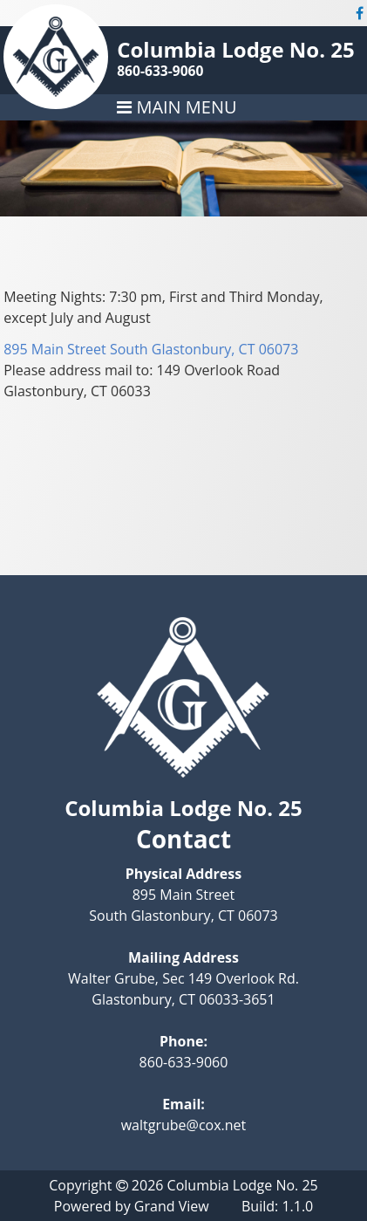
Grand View (171, 1206)
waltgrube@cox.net (184, 1125)
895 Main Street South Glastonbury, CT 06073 (150, 349)
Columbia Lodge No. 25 (236, 49)
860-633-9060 (160, 70)
